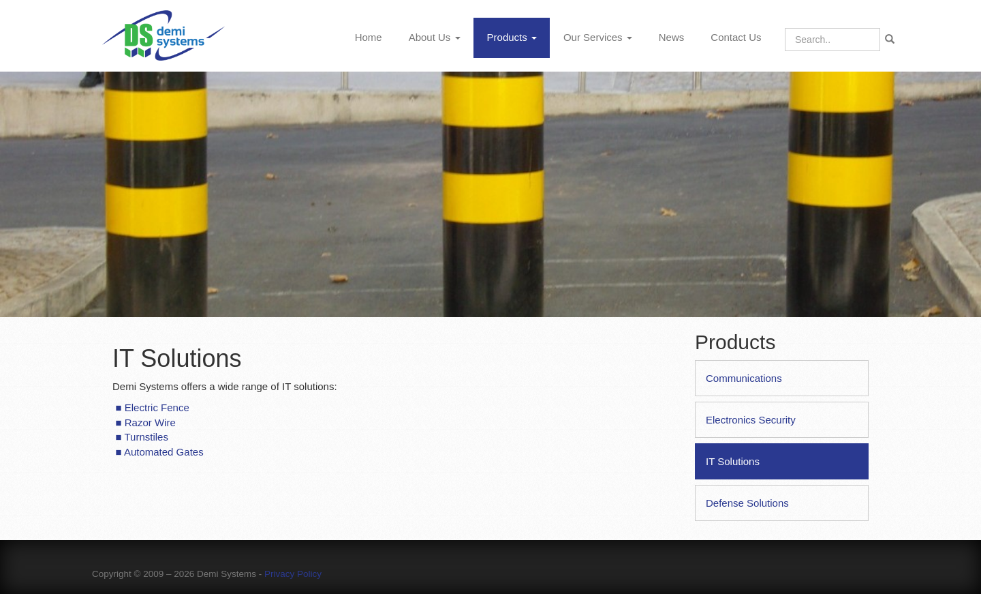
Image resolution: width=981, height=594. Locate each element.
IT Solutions (733, 461)
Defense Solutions (747, 503)
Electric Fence (157, 407)
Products (512, 37)
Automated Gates (164, 452)
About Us (435, 37)
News (672, 37)
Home (368, 37)
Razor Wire (150, 422)
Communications (744, 378)
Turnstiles (146, 437)
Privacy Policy (293, 574)
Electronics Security (751, 420)
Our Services (597, 37)
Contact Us (736, 37)
